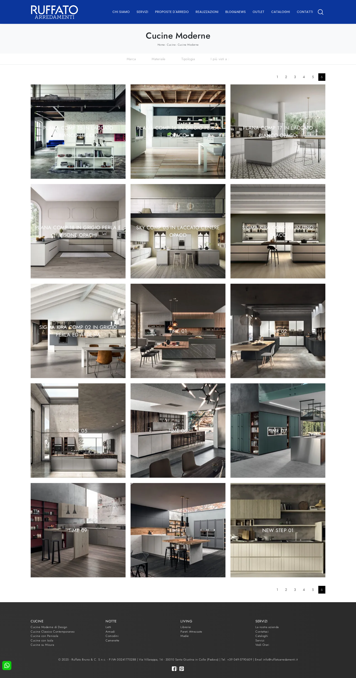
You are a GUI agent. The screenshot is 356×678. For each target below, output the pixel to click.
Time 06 (178, 430)
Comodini (112, 636)
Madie (184, 636)
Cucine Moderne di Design (49, 627)
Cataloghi (280, 12)
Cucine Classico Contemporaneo (53, 631)
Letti (108, 627)
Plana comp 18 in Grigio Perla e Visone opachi (78, 231)
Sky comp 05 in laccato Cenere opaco (178, 231)
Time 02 (278, 330)
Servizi (142, 12)
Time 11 (177, 530)
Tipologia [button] (188, 59)
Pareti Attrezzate (191, 631)
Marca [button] (131, 59)
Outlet (259, 12)
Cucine (171, 45)
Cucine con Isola (42, 640)
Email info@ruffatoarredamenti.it (276, 659)
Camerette (112, 640)
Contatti (305, 12)
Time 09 (78, 530)
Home (161, 45)
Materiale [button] (159, 59)
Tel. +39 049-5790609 (237, 659)
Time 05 (78, 430)
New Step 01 (278, 530)
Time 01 (178, 330)
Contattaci (262, 631)
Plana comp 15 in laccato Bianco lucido (78, 131)
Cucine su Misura (42, 645)
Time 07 (278, 430)
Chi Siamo (121, 12)
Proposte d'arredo (172, 12)
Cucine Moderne (188, 45)
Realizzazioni (207, 12)
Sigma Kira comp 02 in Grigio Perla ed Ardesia (78, 330)
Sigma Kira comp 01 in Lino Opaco (277, 231)
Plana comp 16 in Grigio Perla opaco (178, 131)
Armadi (110, 631)
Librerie (185, 627)
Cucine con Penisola (44, 636)
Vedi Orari (262, 645)
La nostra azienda (267, 627)
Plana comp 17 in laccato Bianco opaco (278, 131)
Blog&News (235, 12)
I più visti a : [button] (220, 59)
